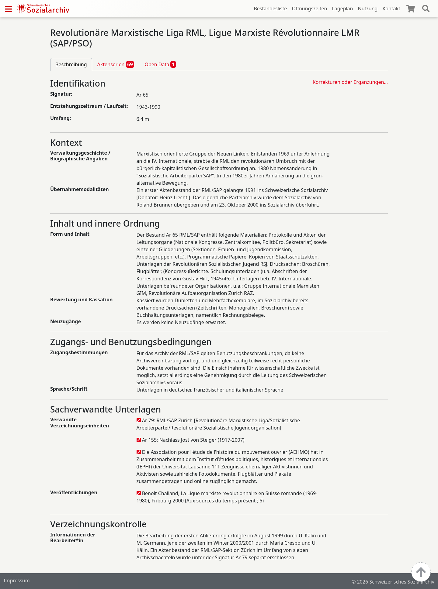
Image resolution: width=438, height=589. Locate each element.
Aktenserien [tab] (115, 64)
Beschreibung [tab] (71, 64)
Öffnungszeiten (309, 8)
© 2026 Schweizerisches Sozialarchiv (393, 581)
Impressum (17, 580)
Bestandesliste (270, 8)
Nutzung (367, 8)
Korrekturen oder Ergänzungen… (350, 82)
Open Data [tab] (160, 64)
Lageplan (342, 8)
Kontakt (391, 8)
